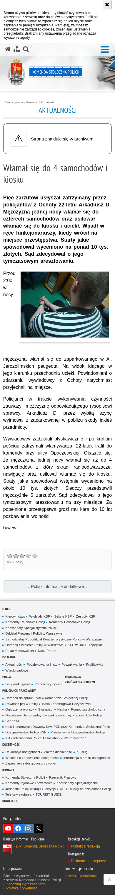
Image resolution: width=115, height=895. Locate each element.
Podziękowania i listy (41, 664)
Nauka (62, 709)
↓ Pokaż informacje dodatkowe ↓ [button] (57, 586)
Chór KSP (12, 721)
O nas (6, 609)
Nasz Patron (47, 650)
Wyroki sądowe (16, 670)
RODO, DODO (10, 801)
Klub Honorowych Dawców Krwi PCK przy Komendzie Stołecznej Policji (58, 726)
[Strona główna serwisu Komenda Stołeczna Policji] (8, 49)
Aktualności (48, 102)
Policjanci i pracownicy (19, 690)
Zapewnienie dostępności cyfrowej (30, 763)
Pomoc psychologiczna (88, 709)
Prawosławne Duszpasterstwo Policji (78, 732)
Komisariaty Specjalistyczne (77, 783)
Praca (6, 676)
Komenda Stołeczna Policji (25, 777)
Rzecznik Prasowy (62, 777)
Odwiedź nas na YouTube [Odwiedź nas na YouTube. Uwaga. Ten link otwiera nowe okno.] (8, 828)
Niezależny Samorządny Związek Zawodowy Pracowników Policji (53, 715)
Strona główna (14, 102)
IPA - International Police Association (32, 738)
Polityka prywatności (22, 888)
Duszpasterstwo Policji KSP (25, 732)
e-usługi (82, 752)
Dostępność (10, 744)
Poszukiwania (71, 664)
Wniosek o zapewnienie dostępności (32, 758)
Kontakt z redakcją (85, 846)
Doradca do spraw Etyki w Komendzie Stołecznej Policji (46, 698)
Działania (32, 102)
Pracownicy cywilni (48, 684)
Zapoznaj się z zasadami (25, 884)
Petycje (50, 789)
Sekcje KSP (63, 616)
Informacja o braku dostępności (86, 758)
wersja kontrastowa (83, 876)
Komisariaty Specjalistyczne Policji (30, 628)
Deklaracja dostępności (22, 752)
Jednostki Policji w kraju (23, 789)
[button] (105, 49)
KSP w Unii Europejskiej (86, 645)
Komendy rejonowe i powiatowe (28, 783)
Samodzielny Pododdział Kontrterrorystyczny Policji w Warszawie (53, 639)
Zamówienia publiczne (80, 682)
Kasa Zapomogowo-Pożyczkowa (66, 704)
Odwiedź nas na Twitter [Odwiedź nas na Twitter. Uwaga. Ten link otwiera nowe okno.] (38, 828)
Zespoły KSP (85, 616)
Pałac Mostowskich (19, 650)
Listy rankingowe (17, 684)
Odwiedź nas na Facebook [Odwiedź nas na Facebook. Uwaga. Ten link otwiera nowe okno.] (18, 828)
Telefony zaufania (18, 794)
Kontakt (8, 770)
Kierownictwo (15, 616)
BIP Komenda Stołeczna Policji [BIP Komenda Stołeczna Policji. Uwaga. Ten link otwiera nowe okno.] (40, 846)
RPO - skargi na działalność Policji (85, 789)
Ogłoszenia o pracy (19, 709)
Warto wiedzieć (75, 738)
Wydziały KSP (39, 616)
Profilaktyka (95, 664)
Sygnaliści (45, 709)
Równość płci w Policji (21, 704)
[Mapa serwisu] (17, 49)
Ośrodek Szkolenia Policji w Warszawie (34, 645)
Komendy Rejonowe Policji (25, 622)
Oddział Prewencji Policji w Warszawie (33, 633)
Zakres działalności (58, 752)
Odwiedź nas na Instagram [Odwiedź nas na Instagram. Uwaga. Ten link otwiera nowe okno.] (28, 828)
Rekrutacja (73, 676)
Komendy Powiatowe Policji (69, 622)
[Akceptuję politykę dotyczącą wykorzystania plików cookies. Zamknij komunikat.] (107, 4)
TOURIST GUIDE (49, 794)
